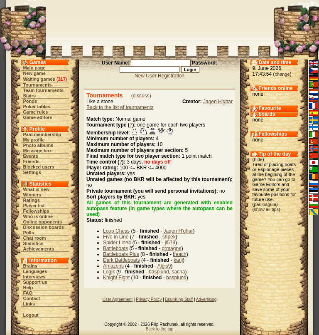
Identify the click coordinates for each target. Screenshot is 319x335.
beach (179, 254)
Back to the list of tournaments (119, 107)
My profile (34, 139)
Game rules (35, 111)
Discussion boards (43, 227)
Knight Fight (116, 277)
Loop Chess (116, 231)
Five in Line (115, 237)
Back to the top (160, 329)
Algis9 (164, 266)
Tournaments (37, 84)
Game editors (37, 117)
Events (30, 156)
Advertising (206, 299)
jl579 (170, 243)
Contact (31, 298)
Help (28, 287)
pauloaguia (265, 204)
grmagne (171, 248)
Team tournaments (43, 90)
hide (258, 159)
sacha (178, 272)
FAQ (28, 292)
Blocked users (38, 166)
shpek (169, 237)
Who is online (38, 216)
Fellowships (36, 210)
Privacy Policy (149, 299)
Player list (34, 205)
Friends (31, 161)
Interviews (34, 276)
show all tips (266, 209)
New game (34, 73)
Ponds (30, 101)
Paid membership (42, 134)
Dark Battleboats (121, 260)
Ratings (31, 200)
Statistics (33, 243)
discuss (141, 96)
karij (178, 260)
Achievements (38, 248)
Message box (37, 150)
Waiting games (39, 79)
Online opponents (42, 221)
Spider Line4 (117, 243)
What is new (36, 189)
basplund (159, 272)
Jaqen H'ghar (218, 101)
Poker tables (36, 106)
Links (29, 303)
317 (61, 79)
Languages (35, 271)
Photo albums (38, 145)
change (282, 74)
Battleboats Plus (121, 254)
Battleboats (115, 248)
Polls (28, 232)
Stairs (29, 95)
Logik (109, 272)
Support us (35, 282)
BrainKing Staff (179, 299)
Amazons (113, 266)
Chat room (34, 238)
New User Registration (159, 76)
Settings (32, 172)
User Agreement (118, 299)
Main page (34, 67)
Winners (32, 194)
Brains (30, 265)
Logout (31, 315)
